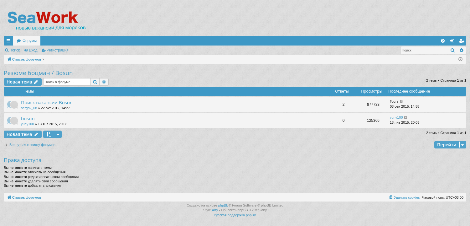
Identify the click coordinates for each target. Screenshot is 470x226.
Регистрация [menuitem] (462, 42)
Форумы (30, 41)
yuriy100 (27, 124)
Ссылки (9, 42)
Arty (215, 210)
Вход (33, 50)
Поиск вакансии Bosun (47, 102)
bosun (28, 118)
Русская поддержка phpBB (235, 215)
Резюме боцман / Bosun (38, 73)
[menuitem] (442, 41)
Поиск (14, 50)
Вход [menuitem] (453, 42)
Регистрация (58, 50)
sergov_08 (29, 108)
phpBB (223, 205)
